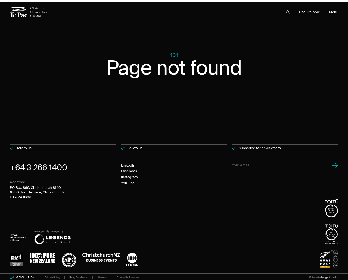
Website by (323, 276)
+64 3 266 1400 (38, 165)
